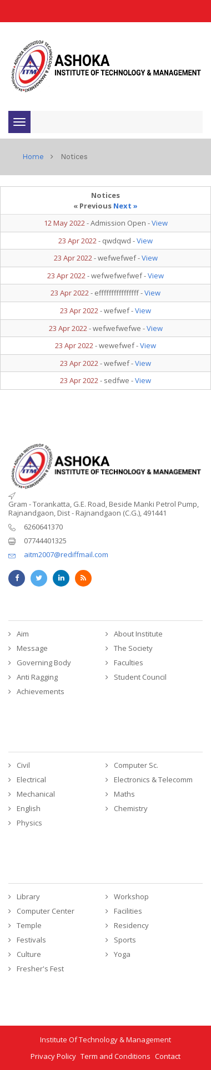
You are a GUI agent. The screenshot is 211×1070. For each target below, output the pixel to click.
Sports (125, 939)
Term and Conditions (115, 1056)
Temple (29, 925)
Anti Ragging (37, 676)
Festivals (31, 939)
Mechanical (36, 793)
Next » (125, 206)
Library (28, 896)
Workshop (131, 896)
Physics (29, 822)
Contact (167, 1056)
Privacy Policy (53, 1056)
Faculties (128, 662)
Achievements (40, 691)
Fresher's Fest (40, 968)
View (160, 223)
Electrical (31, 779)
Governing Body (44, 662)
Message (32, 648)
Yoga (122, 954)
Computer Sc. (136, 765)
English (29, 808)
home (33, 156)
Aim (23, 633)
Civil (23, 765)
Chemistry (131, 808)
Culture (29, 954)
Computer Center (45, 910)
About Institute (138, 633)
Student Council (140, 676)
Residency (131, 925)
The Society (133, 648)
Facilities (128, 910)
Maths (124, 793)
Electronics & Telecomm (153, 779)
